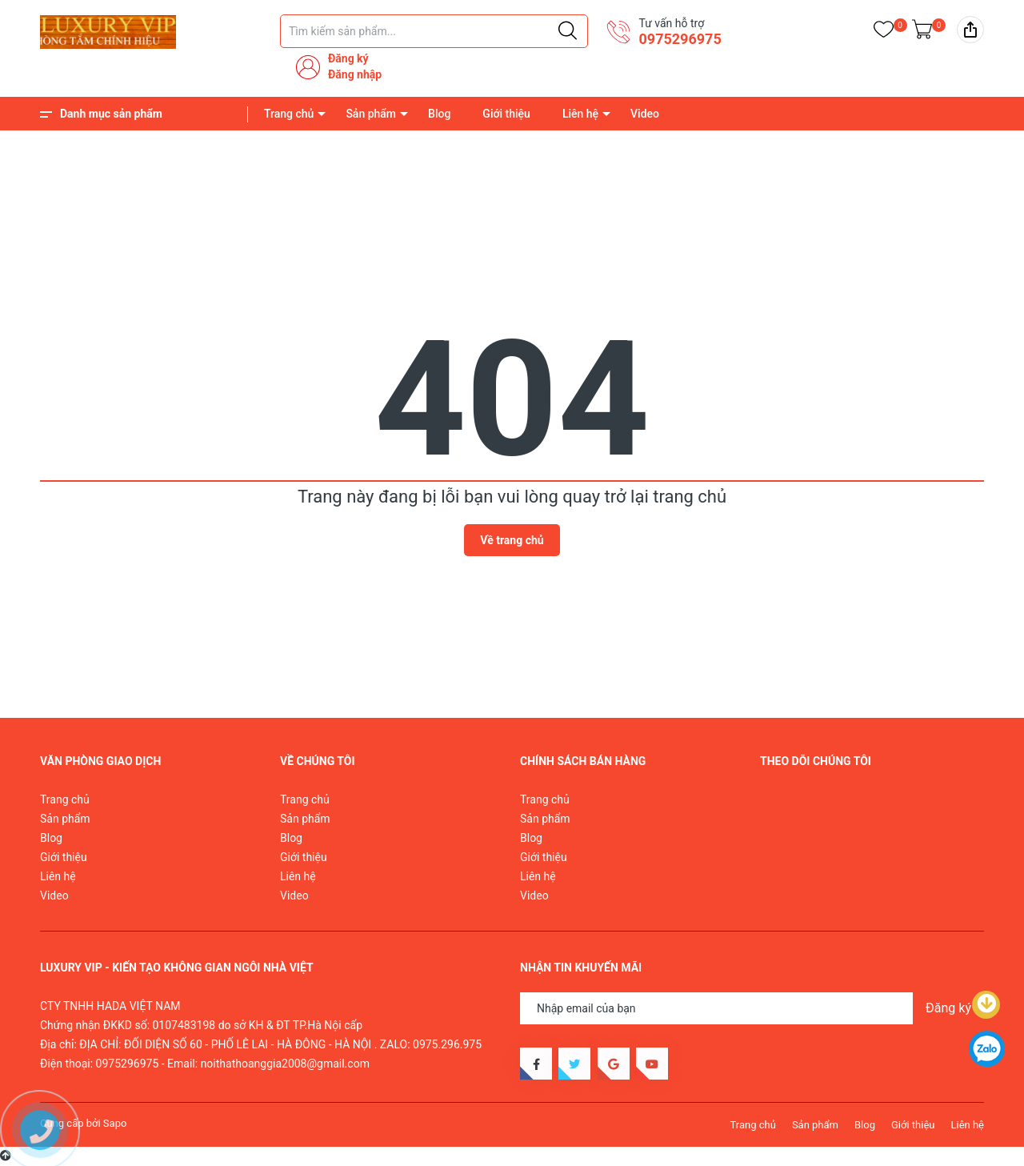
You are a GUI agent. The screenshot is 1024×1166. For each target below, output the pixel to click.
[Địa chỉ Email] (752, 1008)
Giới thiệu (506, 113)
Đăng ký (348, 58)
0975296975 (679, 38)
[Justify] (567, 31)
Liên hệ (580, 113)
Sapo (115, 1123)
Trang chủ (289, 113)
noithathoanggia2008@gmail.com (285, 1063)
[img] (970, 29)
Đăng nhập (355, 74)
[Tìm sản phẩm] (434, 31)
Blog (439, 113)
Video (644, 113)
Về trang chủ (511, 540)
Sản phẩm (371, 113)
